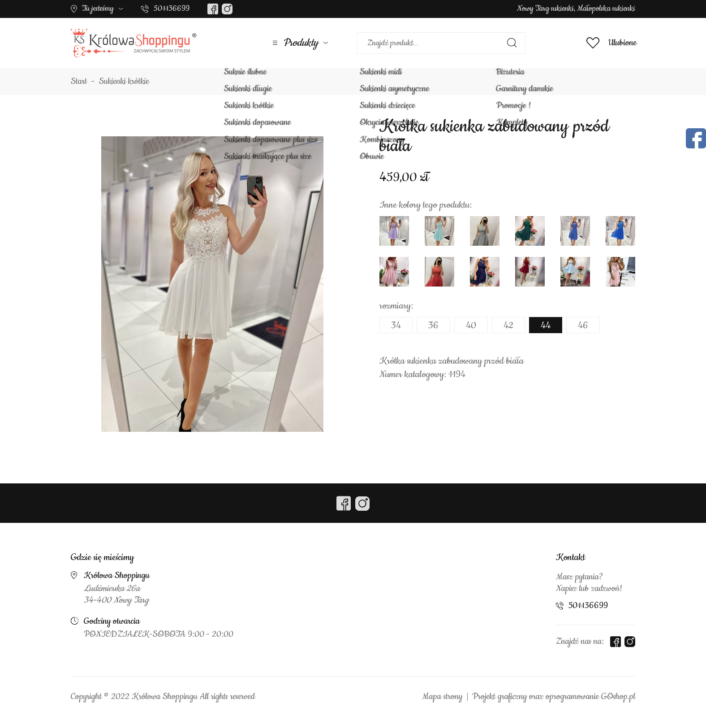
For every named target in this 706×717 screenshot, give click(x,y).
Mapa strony (442, 697)
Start (79, 81)
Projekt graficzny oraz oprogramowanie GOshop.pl (553, 697)
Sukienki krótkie (124, 81)
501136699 (171, 8)
